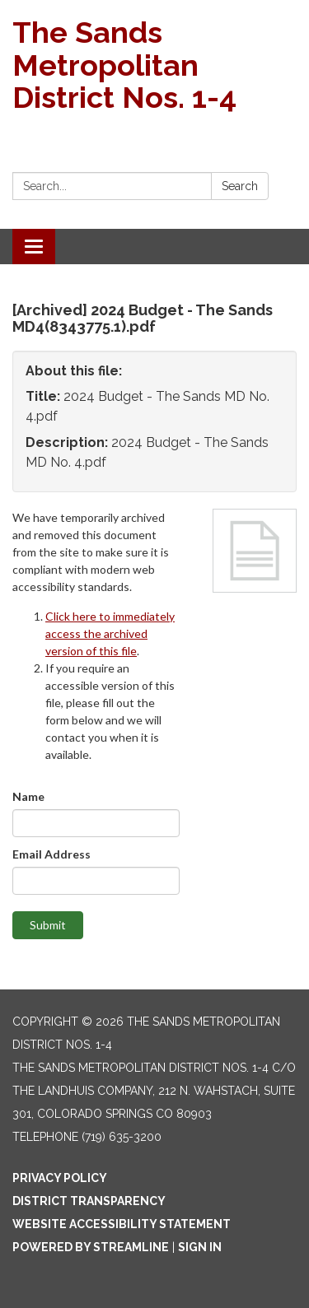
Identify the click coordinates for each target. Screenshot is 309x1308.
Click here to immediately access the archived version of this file (110, 633)
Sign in (200, 1247)
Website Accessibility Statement (121, 1224)
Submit (48, 925)
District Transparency (89, 1201)
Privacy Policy (59, 1178)
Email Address (51, 854)
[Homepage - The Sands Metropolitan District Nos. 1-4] (154, 65)
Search (240, 186)
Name (28, 796)
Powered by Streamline (90, 1247)
